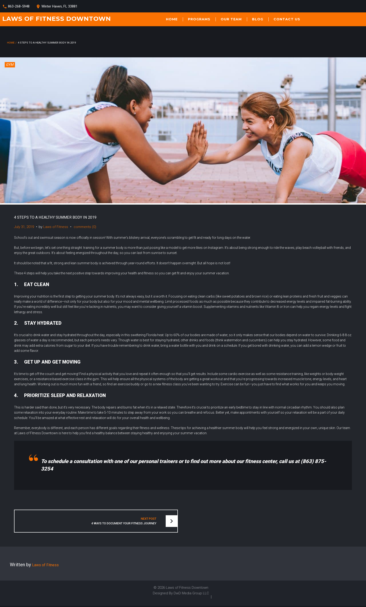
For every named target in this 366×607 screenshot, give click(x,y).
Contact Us (287, 19)
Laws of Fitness (55, 227)
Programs (199, 19)
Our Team (231, 19)
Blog (257, 19)
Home (172, 19)
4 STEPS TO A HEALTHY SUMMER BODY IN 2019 (65, 217)
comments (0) (85, 227)
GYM (9, 65)
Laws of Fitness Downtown (56, 18)
